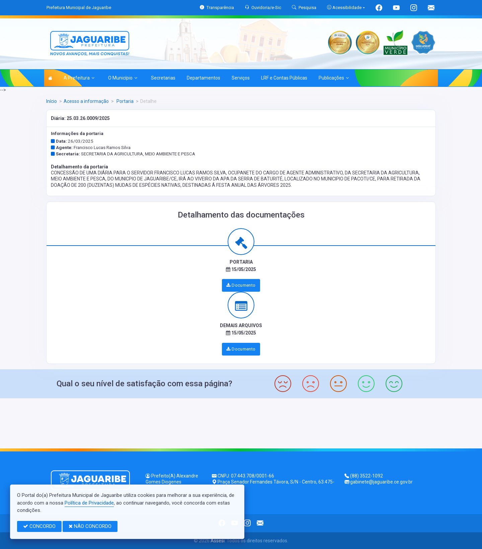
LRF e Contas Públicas (284, 78)
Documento (240, 285)
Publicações (334, 78)
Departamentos (203, 78)
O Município (122, 78)
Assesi (218, 540)
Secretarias (163, 78)
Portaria (124, 101)
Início (51, 101)
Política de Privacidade (89, 503)
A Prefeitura (79, 78)
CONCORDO (39, 526)
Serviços (241, 78)
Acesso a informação (86, 101)
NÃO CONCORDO (90, 526)
